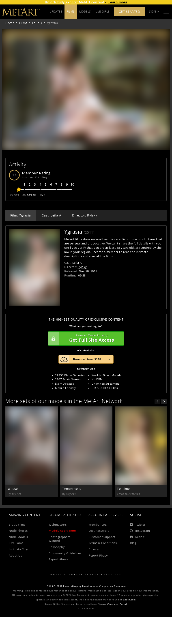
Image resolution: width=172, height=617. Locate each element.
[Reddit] (137, 537)
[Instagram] (140, 531)
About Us (15, 555)
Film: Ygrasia (20, 215)
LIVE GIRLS (102, 11)
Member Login (98, 525)
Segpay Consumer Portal (112, 604)
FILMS (71, 11)
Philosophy (57, 547)
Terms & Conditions (102, 543)
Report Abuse (58, 559)
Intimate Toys (19, 549)
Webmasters (58, 525)
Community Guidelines (65, 553)
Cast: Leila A (51, 215)
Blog (133, 543)
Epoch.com (129, 599)
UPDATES (55, 11)
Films (23, 23)
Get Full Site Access (85, 338)
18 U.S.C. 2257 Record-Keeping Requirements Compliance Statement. (86, 586)
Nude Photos (18, 531)
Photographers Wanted (59, 539)
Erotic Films (17, 525)
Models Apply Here (62, 531)
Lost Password (99, 531)
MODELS (85, 11)
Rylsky (82, 267)
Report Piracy (98, 555)
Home (10, 23)
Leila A (37, 23)
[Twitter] (137, 525)
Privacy (93, 549)
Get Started (129, 11)
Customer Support (101, 537)
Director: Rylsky (84, 215)
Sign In (154, 11)
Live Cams (16, 543)
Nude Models (18, 537)
